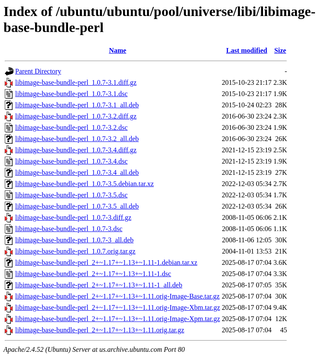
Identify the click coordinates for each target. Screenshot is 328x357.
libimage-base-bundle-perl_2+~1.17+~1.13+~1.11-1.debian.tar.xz (106, 262)
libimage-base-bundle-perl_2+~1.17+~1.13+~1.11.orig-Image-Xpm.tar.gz (117, 318)
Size (280, 50)
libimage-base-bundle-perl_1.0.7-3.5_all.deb (77, 206)
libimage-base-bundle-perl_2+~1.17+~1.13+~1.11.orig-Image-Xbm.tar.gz (117, 307)
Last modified (246, 50)
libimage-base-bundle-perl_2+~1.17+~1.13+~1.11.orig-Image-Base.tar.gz (117, 296)
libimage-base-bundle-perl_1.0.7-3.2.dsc (71, 127)
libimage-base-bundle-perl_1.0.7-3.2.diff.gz (75, 116)
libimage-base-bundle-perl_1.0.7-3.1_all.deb (77, 105)
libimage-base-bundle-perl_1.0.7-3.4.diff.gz (75, 150)
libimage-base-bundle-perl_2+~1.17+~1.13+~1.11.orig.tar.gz (99, 330)
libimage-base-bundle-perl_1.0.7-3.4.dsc (71, 161)
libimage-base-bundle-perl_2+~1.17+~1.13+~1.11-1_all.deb (98, 285)
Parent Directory (38, 71)
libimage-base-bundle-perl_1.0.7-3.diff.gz (73, 217)
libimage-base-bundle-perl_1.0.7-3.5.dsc (71, 195)
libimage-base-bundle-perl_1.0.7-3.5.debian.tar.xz (84, 183)
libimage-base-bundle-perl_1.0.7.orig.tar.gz (75, 251)
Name (117, 50)
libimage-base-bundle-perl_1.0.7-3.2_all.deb (77, 138)
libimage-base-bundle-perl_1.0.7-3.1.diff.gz (75, 82)
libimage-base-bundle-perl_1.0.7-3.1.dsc (71, 93)
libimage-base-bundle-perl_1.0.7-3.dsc (68, 228)
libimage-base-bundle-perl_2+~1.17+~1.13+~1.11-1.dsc (93, 273)
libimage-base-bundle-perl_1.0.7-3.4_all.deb (77, 172)
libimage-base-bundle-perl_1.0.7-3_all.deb (74, 240)
